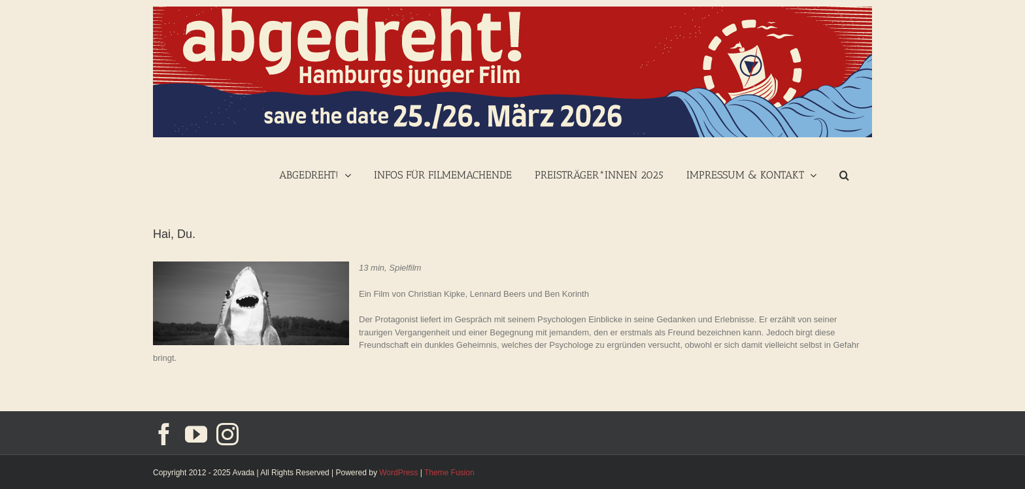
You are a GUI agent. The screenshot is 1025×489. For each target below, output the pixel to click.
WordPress (398, 472)
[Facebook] (164, 434)
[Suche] (844, 174)
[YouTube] (196, 434)
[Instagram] (227, 434)
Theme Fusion (449, 472)
